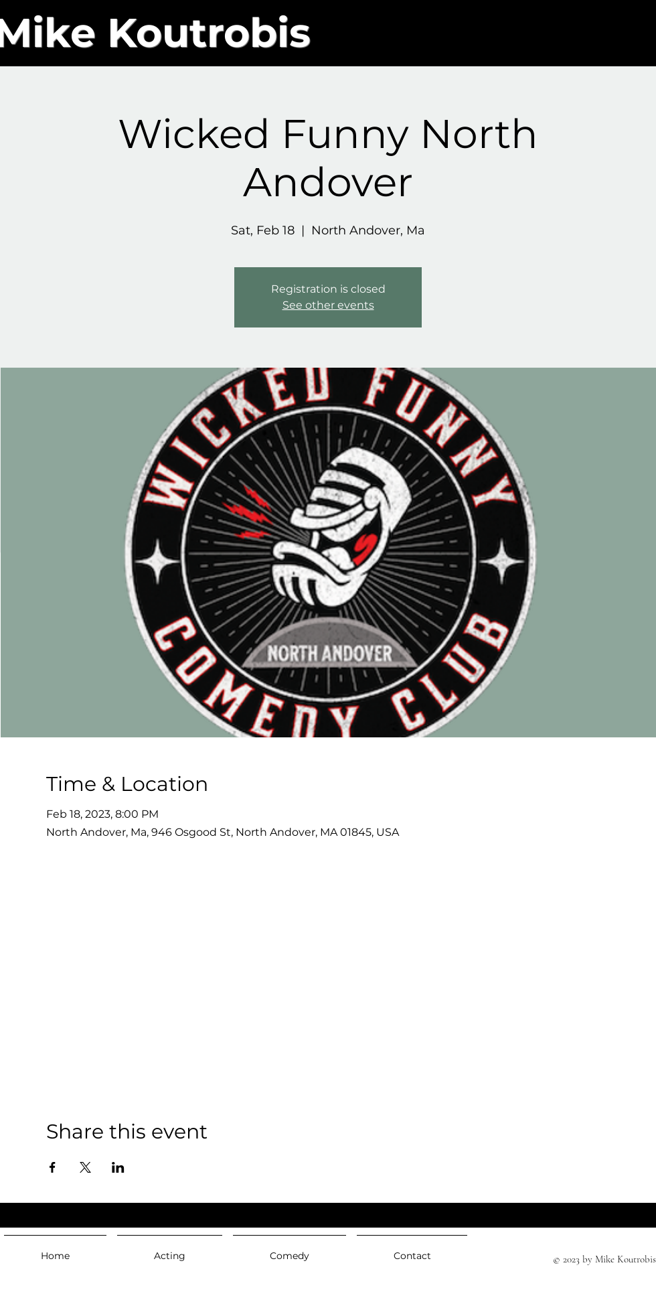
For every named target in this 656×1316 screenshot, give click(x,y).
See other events (328, 305)
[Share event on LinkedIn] (118, 1167)
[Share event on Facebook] (52, 1167)
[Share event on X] (85, 1167)
